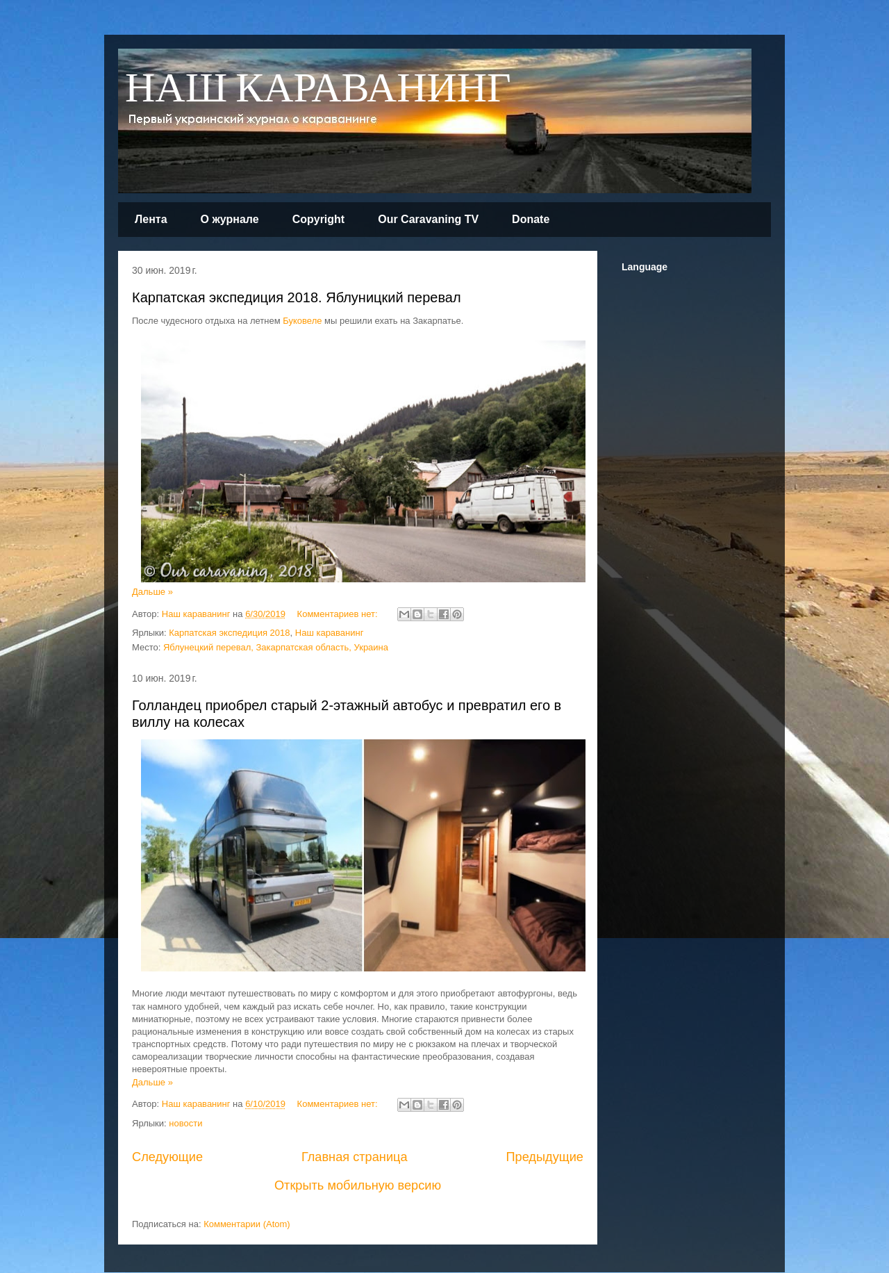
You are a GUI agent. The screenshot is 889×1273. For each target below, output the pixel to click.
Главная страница (354, 1157)
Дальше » (152, 591)
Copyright (318, 219)
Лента (151, 219)
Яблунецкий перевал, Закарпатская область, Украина (275, 647)
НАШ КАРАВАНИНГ (318, 89)
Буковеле (302, 320)
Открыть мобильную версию (357, 1185)
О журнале (230, 219)
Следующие (167, 1157)
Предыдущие (544, 1157)
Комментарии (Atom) (246, 1224)
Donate (530, 219)
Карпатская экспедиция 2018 (229, 632)
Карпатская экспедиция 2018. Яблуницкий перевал (296, 297)
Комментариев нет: (339, 614)
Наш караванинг (329, 632)
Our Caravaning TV (428, 219)
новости (185, 1123)
